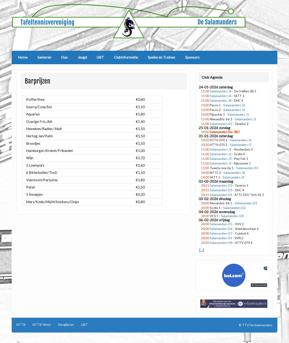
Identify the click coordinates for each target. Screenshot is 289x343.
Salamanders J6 (220, 96)
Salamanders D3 (221, 185)
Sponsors (192, 57)
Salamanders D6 (221, 229)
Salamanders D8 (221, 243)
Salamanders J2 (234, 105)
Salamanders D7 (221, 233)
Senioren (44, 57)
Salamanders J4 (220, 91)
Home (22, 57)
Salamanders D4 (232, 216)
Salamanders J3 (234, 110)
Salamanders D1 (246, 203)
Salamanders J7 (241, 145)
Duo (64, 57)
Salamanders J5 (238, 114)
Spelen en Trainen (161, 57)
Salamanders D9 (221, 190)
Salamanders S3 (221, 238)
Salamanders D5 (221, 224)
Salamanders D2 (234, 208)
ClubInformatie (126, 57)
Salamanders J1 (245, 119)
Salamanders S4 (221, 195)
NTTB (21, 324)
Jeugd (82, 57)
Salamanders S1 (221, 124)
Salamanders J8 (220, 100)
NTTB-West (42, 324)
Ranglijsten (66, 324)
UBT (100, 57)
